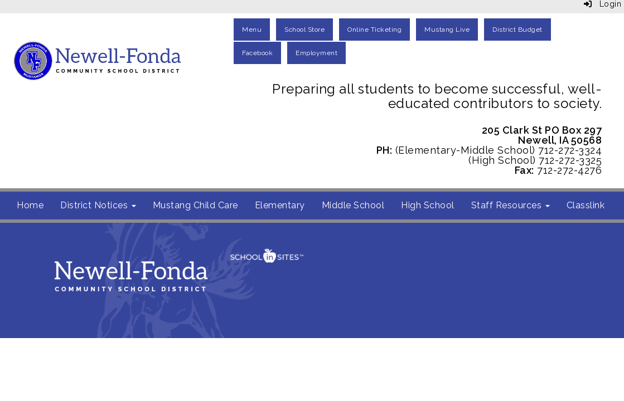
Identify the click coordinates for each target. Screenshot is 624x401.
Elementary (280, 205)
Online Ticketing (374, 29)
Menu (252, 29)
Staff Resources (510, 205)
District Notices (98, 205)
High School (427, 205)
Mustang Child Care (195, 205)
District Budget (517, 29)
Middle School (353, 205)
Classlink (586, 205)
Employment (316, 53)
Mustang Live (447, 29)
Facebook (257, 53)
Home (30, 205)
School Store (304, 29)
